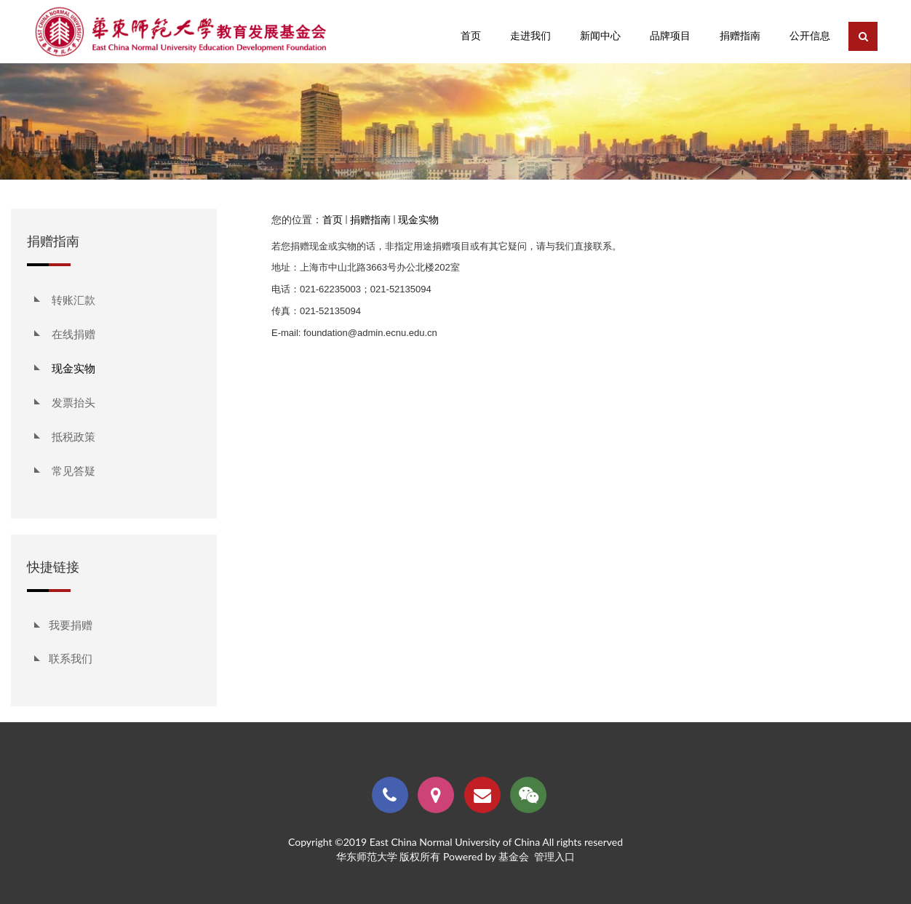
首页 (332, 219)
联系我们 (70, 658)
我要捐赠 (70, 624)
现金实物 (418, 219)
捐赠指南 (370, 219)
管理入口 (554, 856)
